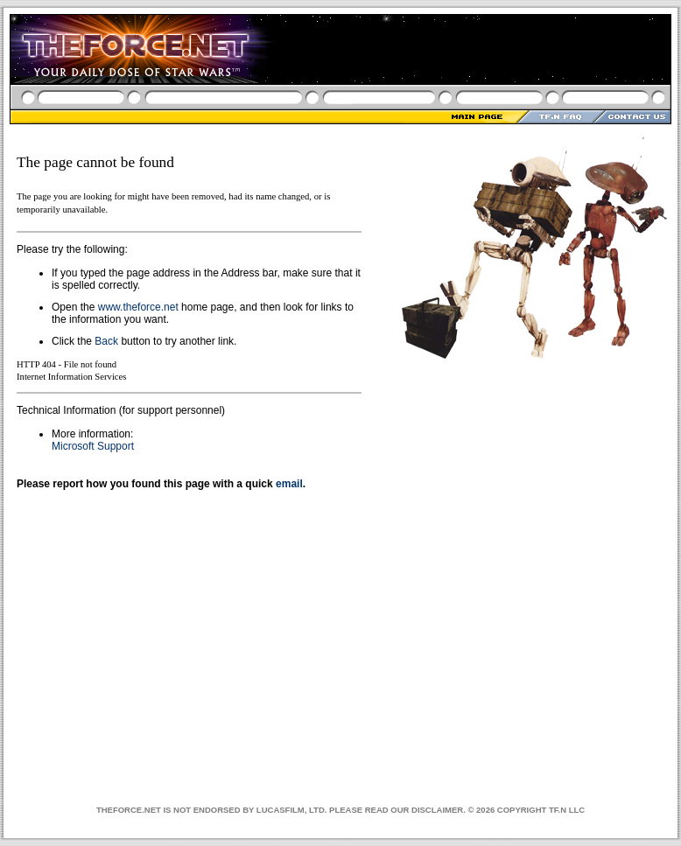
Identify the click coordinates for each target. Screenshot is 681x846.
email (289, 484)
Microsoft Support (93, 446)
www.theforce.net (138, 307)
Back (106, 341)
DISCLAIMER (437, 810)
